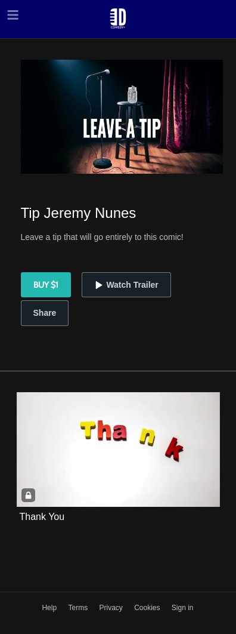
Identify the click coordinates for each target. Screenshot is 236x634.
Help (50, 608)
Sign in (183, 608)
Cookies (148, 608)
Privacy (112, 608)
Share (45, 313)
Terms (78, 608)
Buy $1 (45, 284)
